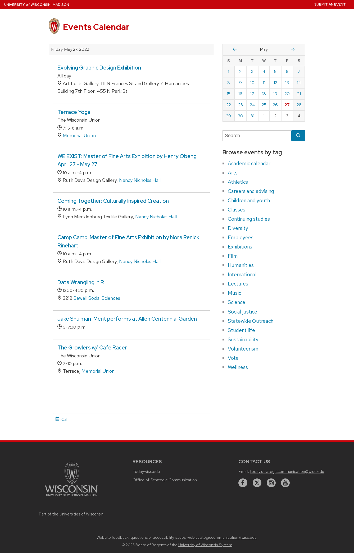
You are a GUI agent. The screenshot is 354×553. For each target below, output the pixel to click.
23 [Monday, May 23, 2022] (240, 105)
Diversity (238, 228)
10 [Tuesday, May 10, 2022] (252, 82)
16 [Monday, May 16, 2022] (240, 93)
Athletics (238, 181)
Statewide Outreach (250, 320)
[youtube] (285, 482)
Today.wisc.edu (146, 471)
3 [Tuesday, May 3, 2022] (252, 71)
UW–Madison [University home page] (36, 4)
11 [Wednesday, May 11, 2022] (264, 82)
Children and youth (249, 200)
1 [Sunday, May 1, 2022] (228, 71)
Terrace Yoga (73, 112)
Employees (240, 237)
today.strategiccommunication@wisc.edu (287, 471)
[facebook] (242, 482)
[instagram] (271, 482)
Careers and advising (251, 191)
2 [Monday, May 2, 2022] (240, 71)
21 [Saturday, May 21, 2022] (299, 93)
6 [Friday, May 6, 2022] (287, 71)
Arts (233, 172)
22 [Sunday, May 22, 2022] (228, 105)
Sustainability (243, 339)
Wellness (238, 367)
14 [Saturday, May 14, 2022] (299, 82)
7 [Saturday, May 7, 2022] (299, 71)
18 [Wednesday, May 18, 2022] (264, 93)
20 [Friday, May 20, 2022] (287, 93)
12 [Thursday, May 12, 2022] (275, 82)
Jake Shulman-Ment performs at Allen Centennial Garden (127, 318)
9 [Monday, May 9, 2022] (240, 82)
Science (236, 302)
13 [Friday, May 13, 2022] (287, 82)
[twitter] (257, 482)
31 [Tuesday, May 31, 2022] (252, 116)
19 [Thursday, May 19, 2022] (275, 93)
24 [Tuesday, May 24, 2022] (252, 105)
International (242, 274)
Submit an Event (330, 4)
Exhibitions (240, 246)
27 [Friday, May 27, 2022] (287, 105)
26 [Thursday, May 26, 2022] (275, 105)
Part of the (71, 514)
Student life (241, 330)
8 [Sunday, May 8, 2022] (228, 82)
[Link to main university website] (71, 497)
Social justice (242, 311)
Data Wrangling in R (80, 282)
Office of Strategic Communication (165, 480)
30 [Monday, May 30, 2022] (240, 116)
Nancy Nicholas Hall (140, 180)
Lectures (238, 283)
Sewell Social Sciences (97, 298)
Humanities (241, 265)
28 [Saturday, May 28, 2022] (299, 105)
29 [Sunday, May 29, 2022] (228, 116)
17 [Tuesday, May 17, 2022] (252, 93)
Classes (236, 209)
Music (234, 292)
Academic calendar (249, 163)
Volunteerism (243, 348)
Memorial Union (79, 135)
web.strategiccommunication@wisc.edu (222, 537)
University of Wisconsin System (205, 544)
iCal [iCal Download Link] (61, 419)
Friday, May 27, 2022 (70, 49)
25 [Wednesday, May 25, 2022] (264, 105)
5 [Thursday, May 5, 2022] (275, 71)
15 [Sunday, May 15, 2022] (228, 93)
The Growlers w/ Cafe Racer (92, 347)
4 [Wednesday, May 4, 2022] (263, 71)
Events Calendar (96, 27)
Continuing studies (249, 218)
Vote (233, 357)
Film (233, 255)
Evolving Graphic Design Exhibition (99, 67)
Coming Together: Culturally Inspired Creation (113, 200)
